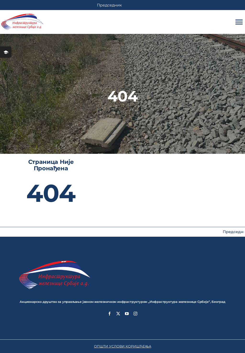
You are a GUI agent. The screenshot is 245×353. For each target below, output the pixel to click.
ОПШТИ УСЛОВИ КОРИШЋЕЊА (122, 346)
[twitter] (118, 314)
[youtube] (127, 314)
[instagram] (135, 314)
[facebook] (109, 314)
